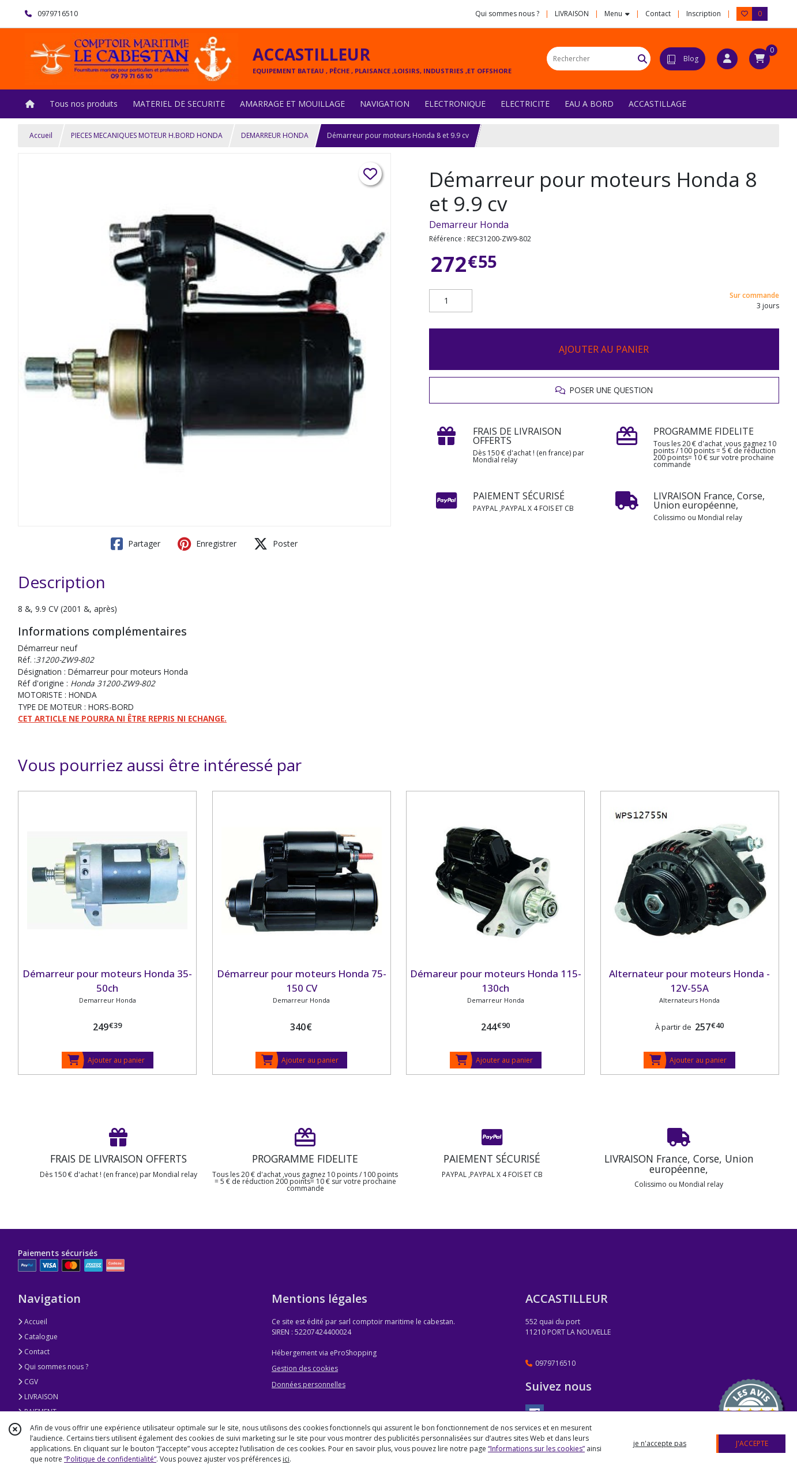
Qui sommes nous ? (53, 1367)
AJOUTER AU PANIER (604, 349)
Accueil (40, 135)
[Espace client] (727, 59)
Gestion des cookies (305, 1368)
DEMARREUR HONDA (275, 135)
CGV (28, 1382)
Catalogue (38, 1337)
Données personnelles (308, 1384)
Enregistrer (207, 544)
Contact (658, 13)
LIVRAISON (38, 1397)
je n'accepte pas (659, 1443)
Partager (135, 544)
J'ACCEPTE (752, 1443)
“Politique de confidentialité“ (110, 1459)
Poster (276, 544)
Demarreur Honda (469, 224)
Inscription (703, 13)
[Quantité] (450, 300)
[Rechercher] (642, 58)
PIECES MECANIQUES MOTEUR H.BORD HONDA (147, 135)
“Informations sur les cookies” (536, 1448)
